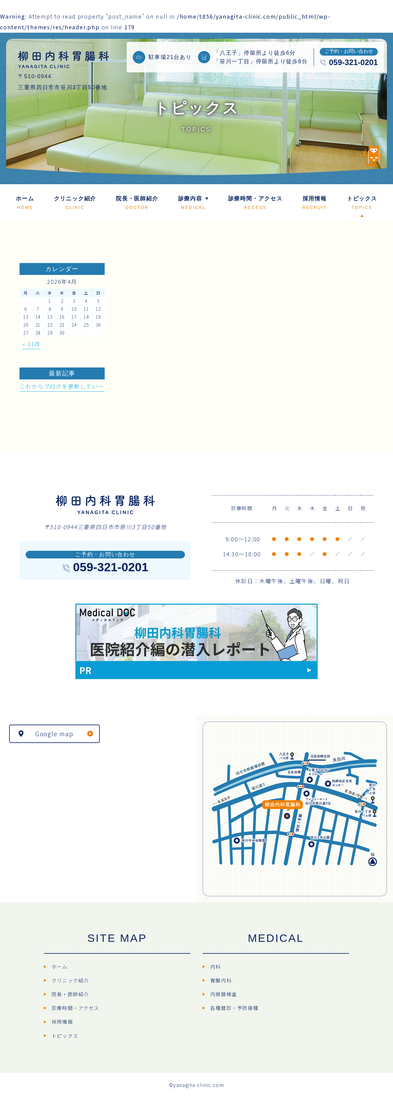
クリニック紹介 (70, 980)
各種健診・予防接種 (234, 1007)
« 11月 (32, 344)
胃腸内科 (221, 980)
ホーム (60, 966)
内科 (215, 966)
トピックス (65, 1035)
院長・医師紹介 (70, 994)
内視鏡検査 (223, 994)
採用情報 (62, 1021)
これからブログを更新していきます (68, 386)
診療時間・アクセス (75, 1007)
